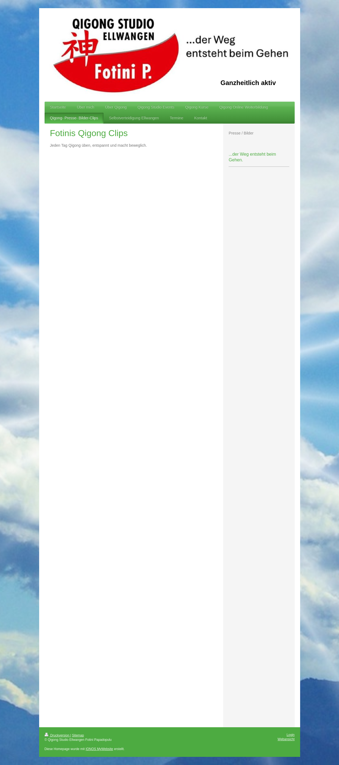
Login (290, 735)
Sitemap (78, 735)
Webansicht (286, 739)
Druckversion (57, 735)
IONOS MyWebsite (99, 749)
